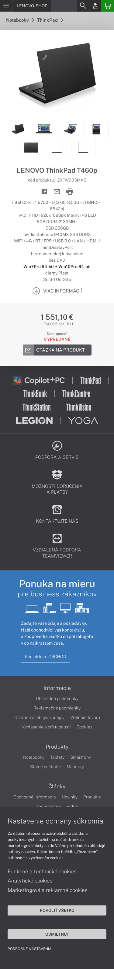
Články (57, 786)
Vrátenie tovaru (85, 717)
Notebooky (20, 20)
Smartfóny (80, 757)
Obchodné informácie (34, 796)
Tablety (57, 757)
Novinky (70, 796)
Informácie (57, 688)
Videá (72, 806)
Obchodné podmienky (57, 698)
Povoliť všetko (57, 910)
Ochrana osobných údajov (39, 717)
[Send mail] (57, 192)
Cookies (84, 726)
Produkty (57, 747)
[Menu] (6, 6)
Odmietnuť (57, 934)
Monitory (75, 766)
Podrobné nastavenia (30, 949)
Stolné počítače (45, 766)
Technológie (48, 806)
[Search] (83, 6)
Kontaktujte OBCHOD (45, 656)
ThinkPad (50, 20)
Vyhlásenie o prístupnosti (46, 726)
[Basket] (107, 6)
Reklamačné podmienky (57, 708)
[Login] (95, 6)
